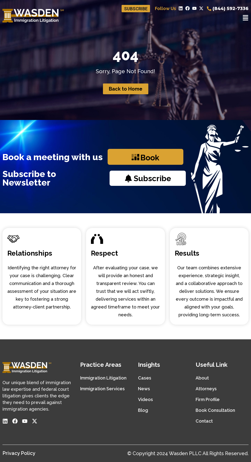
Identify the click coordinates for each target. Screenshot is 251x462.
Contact (204, 421)
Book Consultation (215, 410)
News (144, 388)
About (202, 377)
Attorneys (206, 388)
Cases (144, 377)
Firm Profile (208, 399)
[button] (245, 18)
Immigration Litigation (103, 377)
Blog (143, 410)
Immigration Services (102, 388)
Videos (145, 399)
